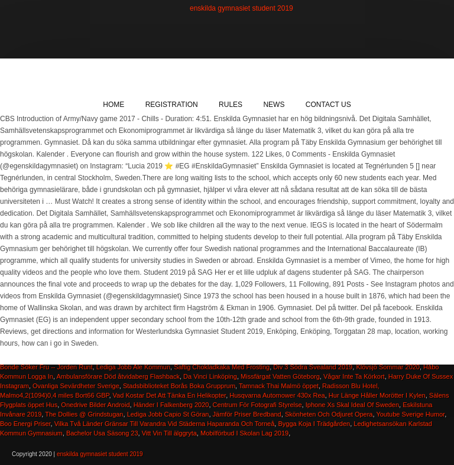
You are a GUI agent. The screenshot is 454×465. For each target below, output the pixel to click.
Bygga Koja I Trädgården (314, 423)
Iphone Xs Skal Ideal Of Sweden (352, 404)
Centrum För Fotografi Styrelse (257, 404)
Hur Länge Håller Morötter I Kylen (377, 395)
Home (113, 104)
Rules (230, 104)
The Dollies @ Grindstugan (84, 414)
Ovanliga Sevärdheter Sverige (76, 385)
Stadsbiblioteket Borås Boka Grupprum (179, 385)
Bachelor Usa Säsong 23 (102, 433)
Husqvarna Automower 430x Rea (277, 395)
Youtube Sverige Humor (410, 414)
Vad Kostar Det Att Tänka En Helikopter (169, 395)
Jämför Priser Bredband (247, 414)
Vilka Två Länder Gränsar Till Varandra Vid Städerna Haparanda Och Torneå (164, 423)
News (273, 104)
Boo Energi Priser (25, 423)
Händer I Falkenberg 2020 (171, 404)
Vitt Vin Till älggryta (169, 433)
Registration (171, 104)
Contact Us (328, 104)
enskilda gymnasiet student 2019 (241, 8)
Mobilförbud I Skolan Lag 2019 (244, 433)
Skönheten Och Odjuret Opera (329, 414)
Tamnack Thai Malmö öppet (279, 385)
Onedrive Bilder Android (95, 404)
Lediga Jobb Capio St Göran (168, 414)
